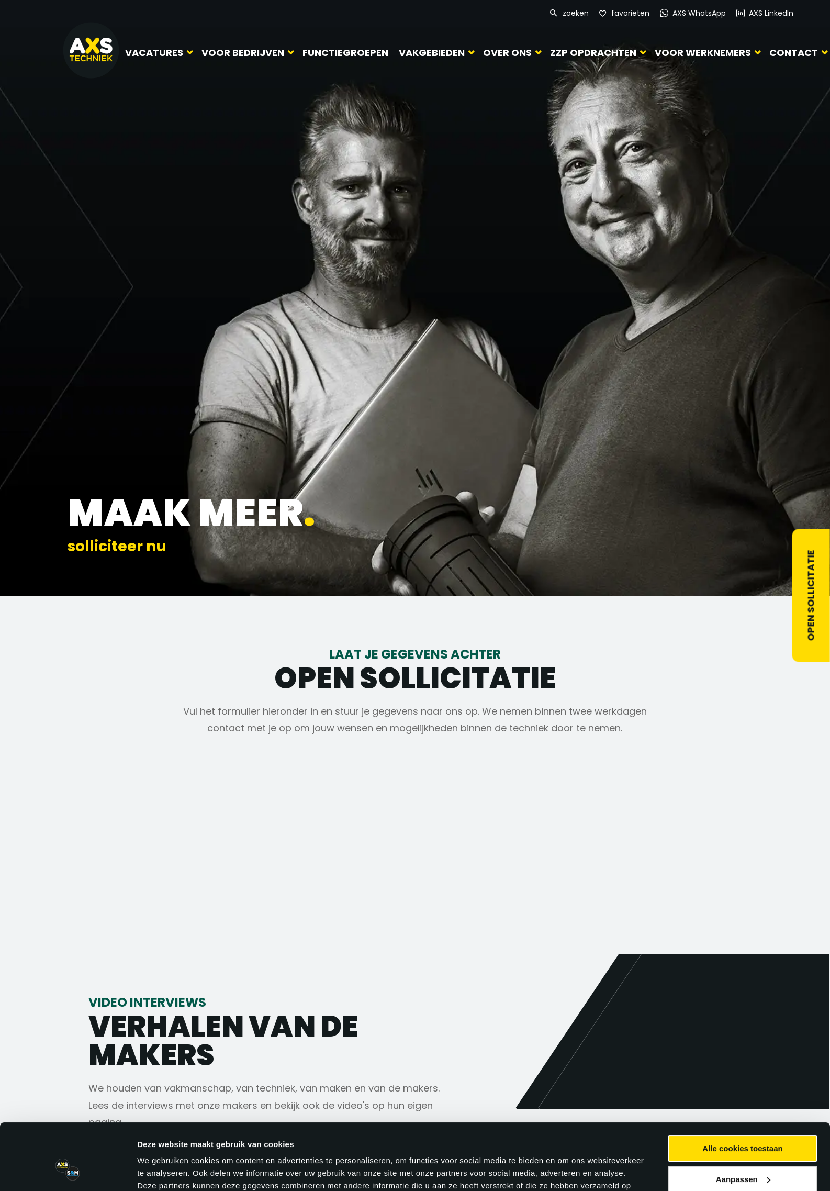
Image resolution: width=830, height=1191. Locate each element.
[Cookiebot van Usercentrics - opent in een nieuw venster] (68, 1170)
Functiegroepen (345, 52)
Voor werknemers (703, 52)
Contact (793, 52)
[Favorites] (624, 13)
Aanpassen (743, 1122)
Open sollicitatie (810, 595)
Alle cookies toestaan (742, 1091)
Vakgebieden (432, 52)
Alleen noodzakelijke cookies (742, 1153)
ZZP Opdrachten (593, 52)
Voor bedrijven (242, 52)
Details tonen (162, 1170)
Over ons (507, 52)
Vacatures (154, 52)
